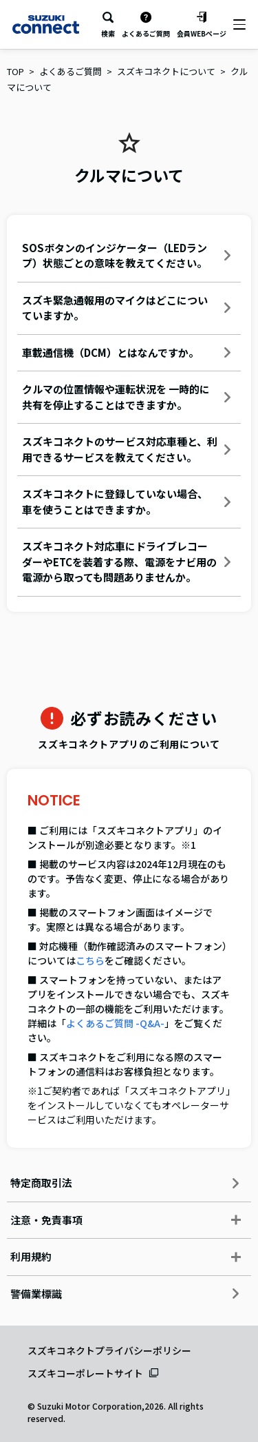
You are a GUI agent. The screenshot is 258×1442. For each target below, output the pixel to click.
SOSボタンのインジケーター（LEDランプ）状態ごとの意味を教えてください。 (126, 255)
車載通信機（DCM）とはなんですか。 (126, 352)
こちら (90, 960)
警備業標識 (124, 1293)
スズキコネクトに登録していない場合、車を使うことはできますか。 (126, 501)
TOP (15, 71)
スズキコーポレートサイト (85, 1373)
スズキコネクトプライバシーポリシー (109, 1350)
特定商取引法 (124, 1182)
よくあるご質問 (70, 71)
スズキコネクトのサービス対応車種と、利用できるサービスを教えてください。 (126, 449)
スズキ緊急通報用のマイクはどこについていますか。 (126, 308)
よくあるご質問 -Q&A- (115, 1023)
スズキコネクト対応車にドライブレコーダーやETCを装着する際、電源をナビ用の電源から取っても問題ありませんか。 (126, 561)
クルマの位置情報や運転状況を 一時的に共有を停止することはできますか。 (126, 397)
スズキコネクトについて (166, 71)
